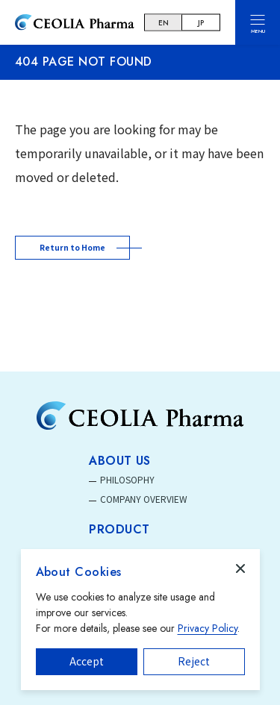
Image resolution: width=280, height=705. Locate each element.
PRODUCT (119, 529)
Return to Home (72, 247)
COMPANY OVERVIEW (143, 498)
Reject (194, 661)
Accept (86, 661)
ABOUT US (120, 461)
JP (201, 22)
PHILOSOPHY (127, 479)
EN (163, 22)
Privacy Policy (207, 628)
